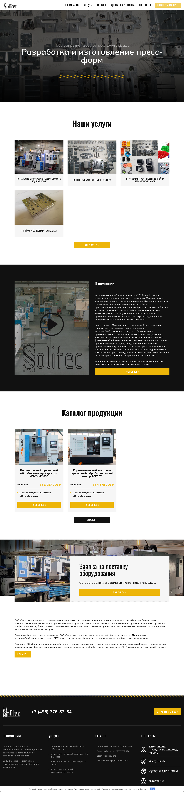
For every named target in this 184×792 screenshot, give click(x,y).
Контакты (140, 13)
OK (152, 789)
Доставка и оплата (119, 13)
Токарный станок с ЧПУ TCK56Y (114, 751)
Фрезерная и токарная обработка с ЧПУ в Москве (70, 748)
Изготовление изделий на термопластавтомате (65, 773)
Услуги (86, 13)
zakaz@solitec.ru (157, 781)
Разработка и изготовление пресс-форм (70, 764)
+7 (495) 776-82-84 (157, 761)
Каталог (99, 13)
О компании (71, 13)
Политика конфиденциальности (114, 762)
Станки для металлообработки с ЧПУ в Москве (68, 756)
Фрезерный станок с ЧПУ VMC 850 (115, 746)
